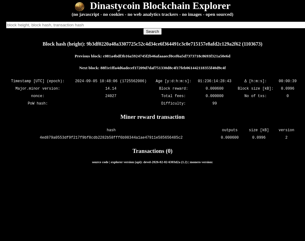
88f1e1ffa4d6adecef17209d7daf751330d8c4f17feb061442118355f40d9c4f (163, 67)
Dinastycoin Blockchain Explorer (152, 5)
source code (100, 162)
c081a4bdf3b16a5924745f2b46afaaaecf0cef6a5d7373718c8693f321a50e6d (166, 56)
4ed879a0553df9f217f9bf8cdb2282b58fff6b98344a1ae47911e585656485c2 (111, 137)
